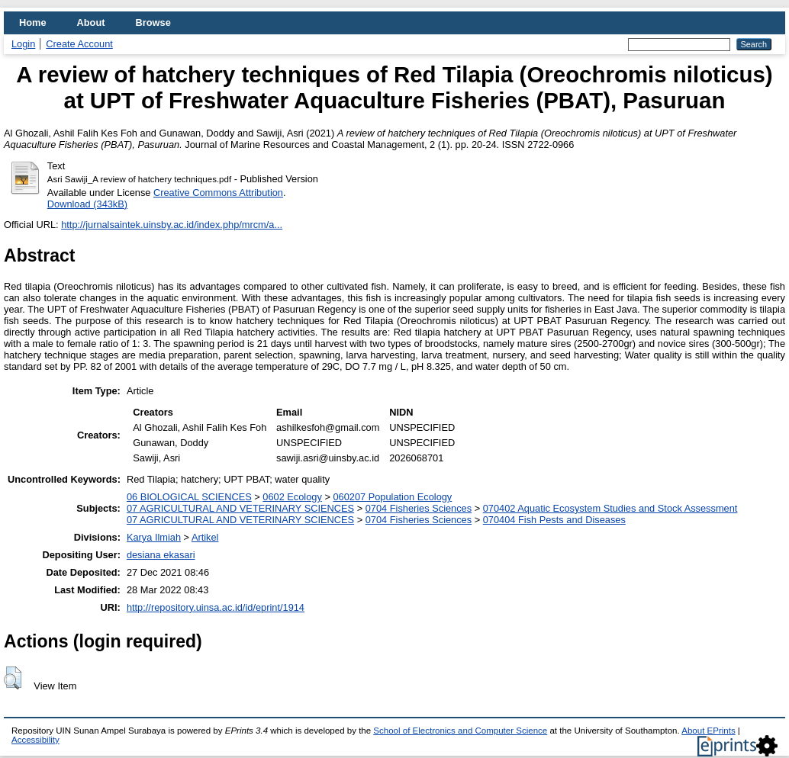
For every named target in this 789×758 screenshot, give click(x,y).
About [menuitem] (91, 22)
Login (23, 44)
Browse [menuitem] (153, 22)
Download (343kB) (87, 204)
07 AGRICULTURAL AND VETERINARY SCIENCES (240, 508)
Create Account (79, 44)
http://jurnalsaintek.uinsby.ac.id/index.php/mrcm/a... (171, 224)
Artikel (205, 537)
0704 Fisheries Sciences (419, 508)
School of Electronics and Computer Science (460, 730)
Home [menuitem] (33, 22)
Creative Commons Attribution (218, 192)
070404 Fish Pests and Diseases (554, 519)
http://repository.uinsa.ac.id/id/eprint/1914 (215, 607)
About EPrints (708, 730)
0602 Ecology (292, 497)
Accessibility (35, 739)
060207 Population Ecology (392, 497)
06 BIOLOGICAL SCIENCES (189, 497)
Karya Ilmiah (154, 537)
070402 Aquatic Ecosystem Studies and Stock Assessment (610, 508)
